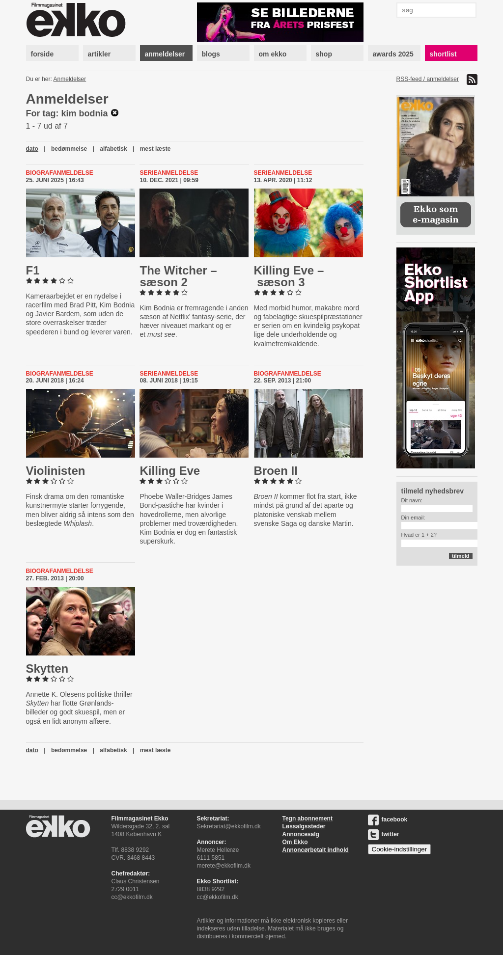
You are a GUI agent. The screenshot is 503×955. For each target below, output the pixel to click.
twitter (383, 834)
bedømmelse (69, 148)
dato (32, 148)
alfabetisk (113, 148)
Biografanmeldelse (59, 172)
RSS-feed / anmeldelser (427, 79)
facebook (388, 819)
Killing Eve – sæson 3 (289, 276)
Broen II (276, 470)
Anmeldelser (70, 79)
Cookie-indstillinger (399, 849)
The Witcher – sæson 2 (178, 276)
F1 (33, 270)
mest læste (155, 148)
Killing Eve (170, 470)
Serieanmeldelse (169, 172)
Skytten (47, 668)
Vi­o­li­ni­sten (55, 470)
